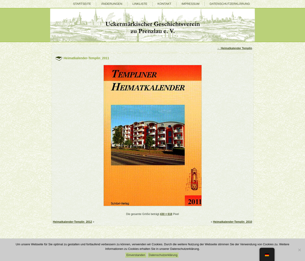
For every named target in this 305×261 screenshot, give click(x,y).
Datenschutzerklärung (230, 3)
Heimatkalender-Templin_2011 (86, 58)
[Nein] (299, 250)
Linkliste (140, 3)
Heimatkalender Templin (234, 48)
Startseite (82, 3)
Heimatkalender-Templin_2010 (232, 221)
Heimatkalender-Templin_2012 (72, 221)
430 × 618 (166, 214)
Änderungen (111, 3)
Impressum (190, 3)
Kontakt (164, 3)
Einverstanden (135, 255)
